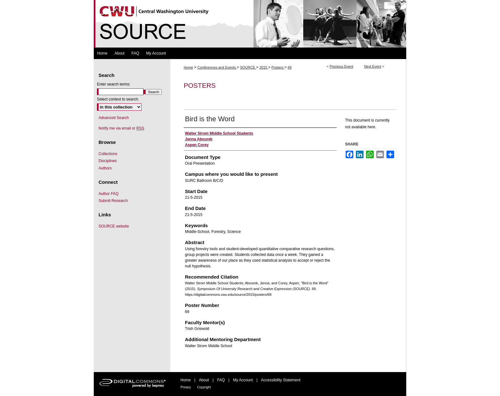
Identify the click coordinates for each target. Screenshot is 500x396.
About (204, 380)
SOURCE (248, 67)
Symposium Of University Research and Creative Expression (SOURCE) (250, 24)
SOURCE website (114, 226)
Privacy (185, 387)
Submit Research (113, 200)
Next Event (372, 66)
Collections (108, 154)
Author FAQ (109, 193)
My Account (243, 380)
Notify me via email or (121, 128)
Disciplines (108, 161)
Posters (277, 67)
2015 (263, 67)
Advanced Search (114, 118)
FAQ (221, 380)
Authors (105, 168)
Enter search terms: (113, 84)
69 (289, 67)
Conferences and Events (217, 67)
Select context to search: (118, 99)
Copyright (204, 387)
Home (188, 67)
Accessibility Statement (280, 380)
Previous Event (341, 66)
